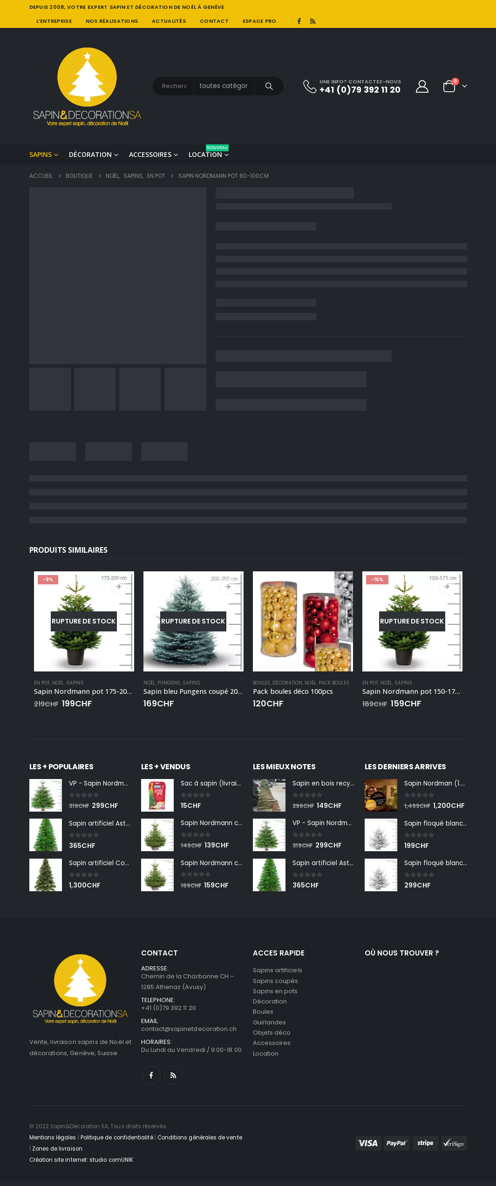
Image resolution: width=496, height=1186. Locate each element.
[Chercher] (269, 86)
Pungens (168, 682)
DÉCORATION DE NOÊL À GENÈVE (179, 7)
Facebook (151, 1080)
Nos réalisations (112, 21)
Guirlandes (269, 1028)
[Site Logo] (87, 86)
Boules (261, 682)
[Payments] (411, 1148)
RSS (173, 1080)
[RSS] (312, 21)
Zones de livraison (57, 1154)
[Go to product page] (84, 621)
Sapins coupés (276, 983)
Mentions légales (52, 1143)
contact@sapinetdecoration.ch (189, 1033)
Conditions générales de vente (199, 1143)
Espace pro (260, 21)
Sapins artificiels (277, 972)
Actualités (169, 21)
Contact (214, 21)
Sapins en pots (275, 994)
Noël (58, 682)
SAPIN (117, 7)
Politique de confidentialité (117, 1143)
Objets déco (272, 1039)
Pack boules (334, 682)
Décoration (90, 154)
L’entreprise (54, 21)
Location (209, 151)
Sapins (40, 154)
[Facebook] (299, 21)
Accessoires (150, 154)
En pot (42, 682)
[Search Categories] (224, 86)
